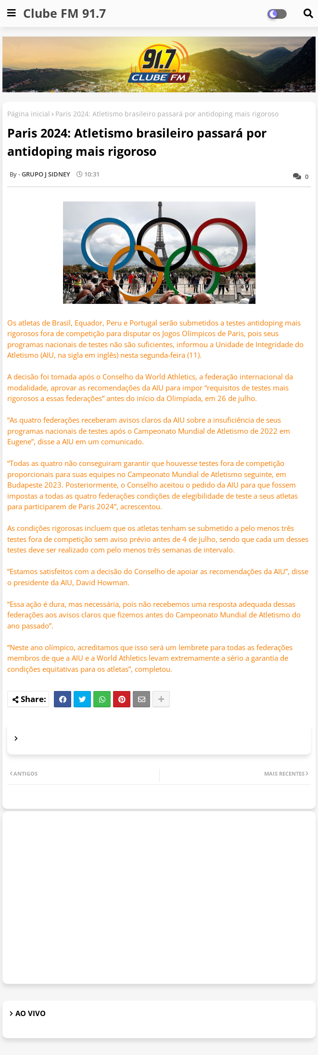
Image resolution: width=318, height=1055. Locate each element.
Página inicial (28, 113)
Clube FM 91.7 (64, 13)
